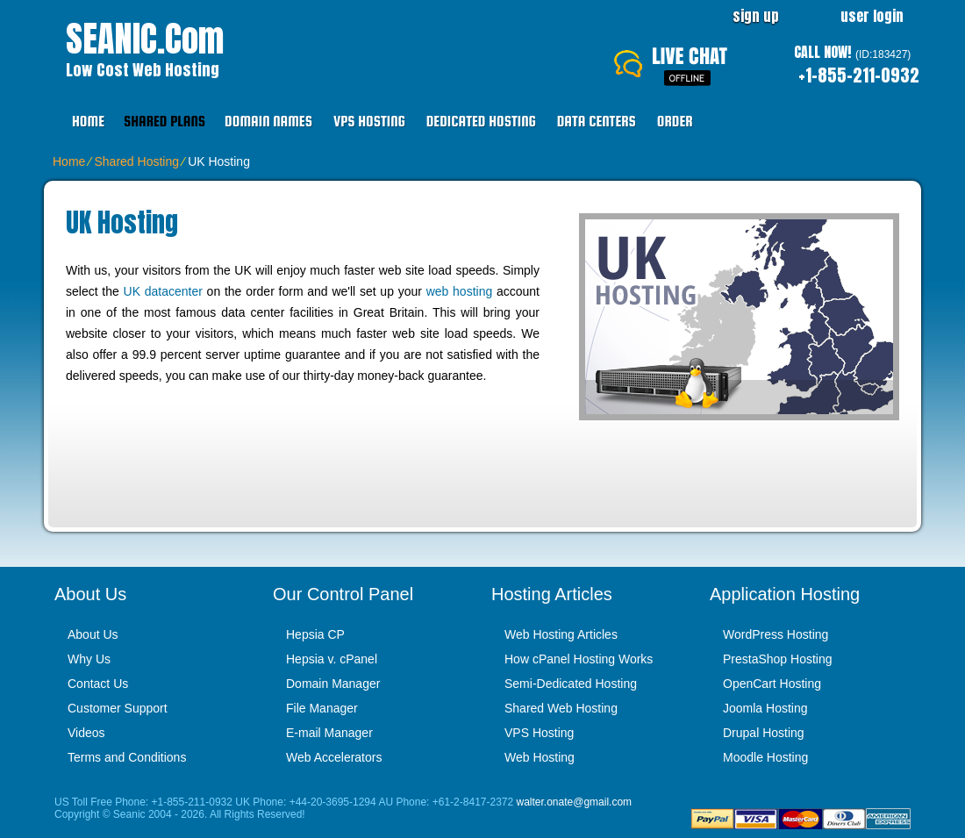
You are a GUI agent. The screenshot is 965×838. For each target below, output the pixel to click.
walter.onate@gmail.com (575, 802)
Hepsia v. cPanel (331, 659)
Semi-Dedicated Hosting (570, 684)
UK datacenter (163, 291)
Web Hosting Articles (561, 634)
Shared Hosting (136, 161)
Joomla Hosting (765, 708)
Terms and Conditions (127, 757)
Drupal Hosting (763, 733)
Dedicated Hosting (481, 121)
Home (88, 121)
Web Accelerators (334, 757)
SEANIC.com (145, 39)
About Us (93, 634)
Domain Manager (333, 684)
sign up (756, 15)
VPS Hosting (369, 121)
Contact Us (98, 684)
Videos (86, 733)
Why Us (89, 659)
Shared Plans (164, 121)
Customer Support (118, 708)
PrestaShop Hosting (778, 659)
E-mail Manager (329, 733)
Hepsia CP (315, 634)
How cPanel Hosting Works (578, 659)
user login (872, 15)
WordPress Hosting (775, 634)
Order (675, 121)
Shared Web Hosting (561, 708)
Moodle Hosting (765, 757)
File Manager (322, 708)
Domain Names (268, 121)
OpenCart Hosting (772, 684)
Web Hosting (539, 757)
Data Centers (596, 121)
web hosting (459, 291)
